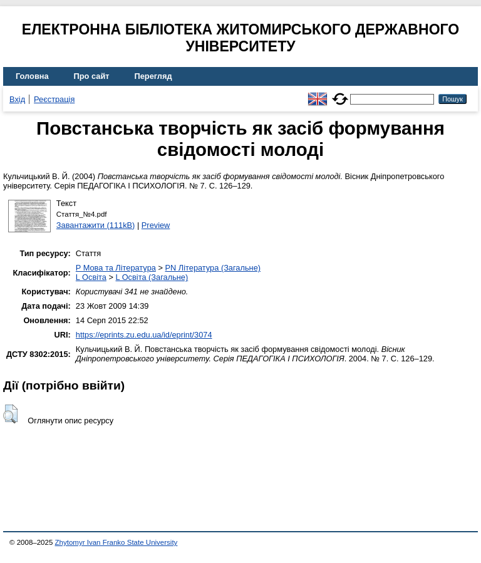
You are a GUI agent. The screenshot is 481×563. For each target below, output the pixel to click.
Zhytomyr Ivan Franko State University (116, 542)
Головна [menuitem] (32, 76)
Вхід (17, 99)
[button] (10, 414)
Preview (156, 225)
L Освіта (91, 277)
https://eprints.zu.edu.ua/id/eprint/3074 (144, 334)
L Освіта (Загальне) (151, 277)
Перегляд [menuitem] (153, 76)
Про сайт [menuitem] (92, 76)
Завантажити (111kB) (95, 225)
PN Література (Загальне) (213, 267)
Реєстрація (54, 99)
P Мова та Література (116, 267)
